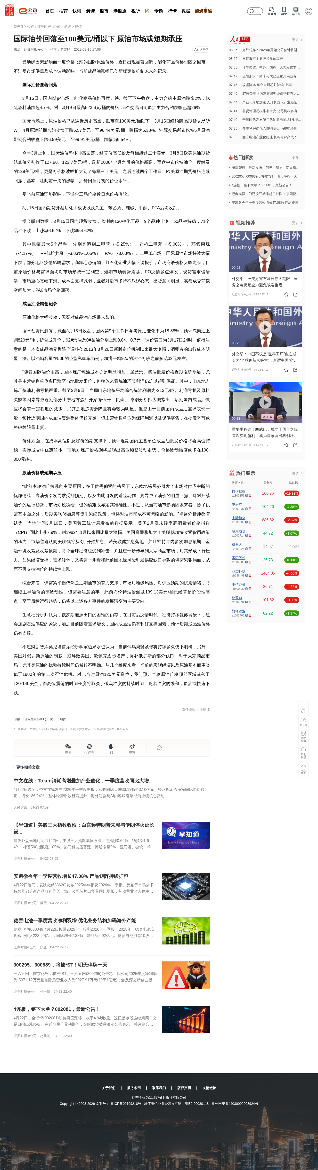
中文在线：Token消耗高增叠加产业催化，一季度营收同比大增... (83, 780)
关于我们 (108, 1088)
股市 (104, 11)
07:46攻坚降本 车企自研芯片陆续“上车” (261, 85)
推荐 (63, 11)
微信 (68, 751)
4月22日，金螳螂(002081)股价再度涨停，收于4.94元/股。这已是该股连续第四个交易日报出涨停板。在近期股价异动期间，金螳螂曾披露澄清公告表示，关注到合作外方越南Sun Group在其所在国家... (85, 1024)
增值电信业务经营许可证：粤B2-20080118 (176, 1104)
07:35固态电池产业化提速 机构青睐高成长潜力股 (268, 137)
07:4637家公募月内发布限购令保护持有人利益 (266, 93)
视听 (135, 11)
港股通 (119, 11)
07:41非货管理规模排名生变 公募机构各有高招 (266, 111)
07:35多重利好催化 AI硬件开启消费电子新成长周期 (270, 128)
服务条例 (134, 1088)
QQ (111, 751)
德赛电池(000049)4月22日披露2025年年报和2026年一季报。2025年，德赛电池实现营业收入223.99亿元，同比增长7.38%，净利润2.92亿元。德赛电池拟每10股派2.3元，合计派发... (85, 935)
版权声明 (184, 1088)
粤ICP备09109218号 (125, 1104)
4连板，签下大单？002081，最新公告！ (57, 1009)
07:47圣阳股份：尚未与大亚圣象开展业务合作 (266, 76)
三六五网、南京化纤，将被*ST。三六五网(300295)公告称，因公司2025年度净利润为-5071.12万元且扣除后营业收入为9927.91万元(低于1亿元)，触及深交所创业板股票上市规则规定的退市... (85, 980)
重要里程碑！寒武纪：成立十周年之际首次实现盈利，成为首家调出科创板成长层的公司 (265, 435)
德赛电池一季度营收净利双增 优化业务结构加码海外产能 (75, 920)
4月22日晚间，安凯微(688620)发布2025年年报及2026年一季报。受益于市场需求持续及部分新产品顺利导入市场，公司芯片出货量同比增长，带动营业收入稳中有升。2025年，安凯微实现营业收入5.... (84, 891)
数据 (185, 11)
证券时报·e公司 (49, 27)
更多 (295, 40)
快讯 (77, 11)
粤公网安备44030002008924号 (235, 1104)
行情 (172, 11)
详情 (78, 27)
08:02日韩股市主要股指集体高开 (256, 59)
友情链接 (209, 1088)
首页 (49, 11)
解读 (90, 11)
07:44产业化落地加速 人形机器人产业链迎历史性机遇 (272, 102)
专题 (158, 11)
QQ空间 (89, 751)
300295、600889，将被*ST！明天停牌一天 (60, 964)
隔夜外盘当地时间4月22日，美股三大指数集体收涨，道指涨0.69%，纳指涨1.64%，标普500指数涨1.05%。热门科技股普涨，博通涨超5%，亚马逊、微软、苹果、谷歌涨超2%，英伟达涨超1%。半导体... (82, 847)
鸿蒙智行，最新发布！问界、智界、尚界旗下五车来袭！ (274, 168)
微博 (132, 751)
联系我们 (159, 1088)
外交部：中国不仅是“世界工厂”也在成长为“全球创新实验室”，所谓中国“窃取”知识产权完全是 (264, 360)
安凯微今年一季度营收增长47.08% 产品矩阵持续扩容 (71, 876)
